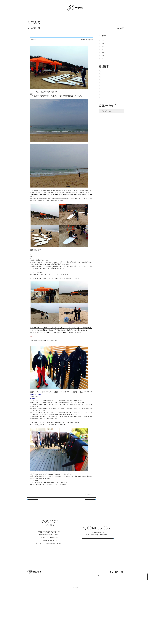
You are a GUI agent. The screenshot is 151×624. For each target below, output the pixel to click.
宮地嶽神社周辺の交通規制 (109, 91)
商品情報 (104, 49)
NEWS (113, 28)
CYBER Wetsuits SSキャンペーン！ (112, 74)
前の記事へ (32, 528)
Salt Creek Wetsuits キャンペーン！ (112, 83)
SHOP (69, 607)
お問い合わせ (98, 567)
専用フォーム (41, 572)
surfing (103, 44)
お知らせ (104, 41)
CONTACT (97, 607)
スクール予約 (98, 574)
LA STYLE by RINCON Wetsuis (110, 71)
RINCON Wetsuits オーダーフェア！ (112, 77)
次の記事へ (90, 528)
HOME (107, 28)
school (103, 58)
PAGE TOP (146, 604)
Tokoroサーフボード (36, 295)
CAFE (78, 607)
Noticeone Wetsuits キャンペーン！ (112, 80)
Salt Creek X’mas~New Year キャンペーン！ (112, 101)
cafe (102, 55)
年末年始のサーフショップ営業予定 (112, 94)
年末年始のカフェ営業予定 (109, 97)
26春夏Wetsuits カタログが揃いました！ (112, 87)
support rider (105, 52)
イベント (104, 47)
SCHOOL (59, 607)
